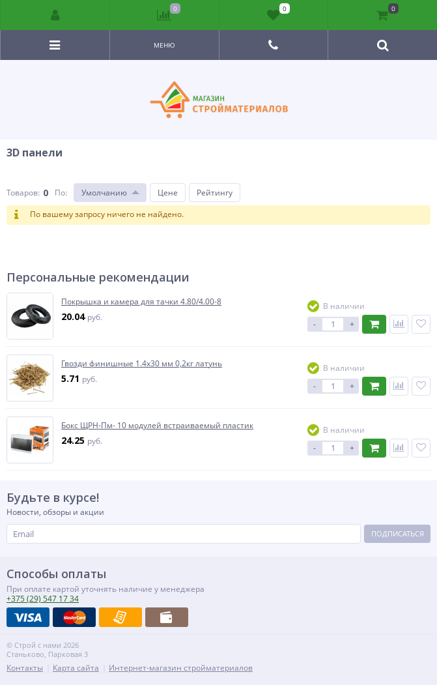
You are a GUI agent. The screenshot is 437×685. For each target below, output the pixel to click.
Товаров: (23, 192)
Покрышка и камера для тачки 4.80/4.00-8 (141, 302)
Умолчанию (104, 192)
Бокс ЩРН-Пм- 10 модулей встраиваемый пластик (157, 425)
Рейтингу (215, 192)
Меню (164, 45)
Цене (168, 192)
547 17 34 (43, 598)
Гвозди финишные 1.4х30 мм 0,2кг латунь (141, 363)
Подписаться (397, 533)
